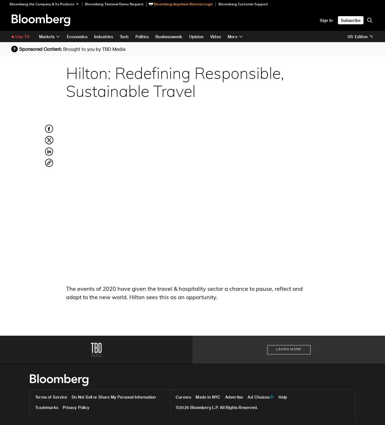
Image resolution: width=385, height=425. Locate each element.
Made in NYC (208, 397)
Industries (103, 36)
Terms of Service (51, 397)
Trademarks (46, 407)
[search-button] (370, 20)
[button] (46, 4)
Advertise (234, 397)
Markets (47, 36)
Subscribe (351, 20)
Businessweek (168, 36)
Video (215, 36)
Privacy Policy (76, 407)
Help (282, 397)
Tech (124, 36)
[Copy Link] (49, 164)
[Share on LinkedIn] (49, 155)
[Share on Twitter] (49, 143)
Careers (183, 397)
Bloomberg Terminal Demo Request (114, 4)
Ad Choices (259, 397)
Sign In (326, 20)
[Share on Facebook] (49, 132)
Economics (77, 36)
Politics (142, 36)
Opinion (196, 36)
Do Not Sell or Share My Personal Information (114, 397)
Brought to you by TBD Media (94, 49)
